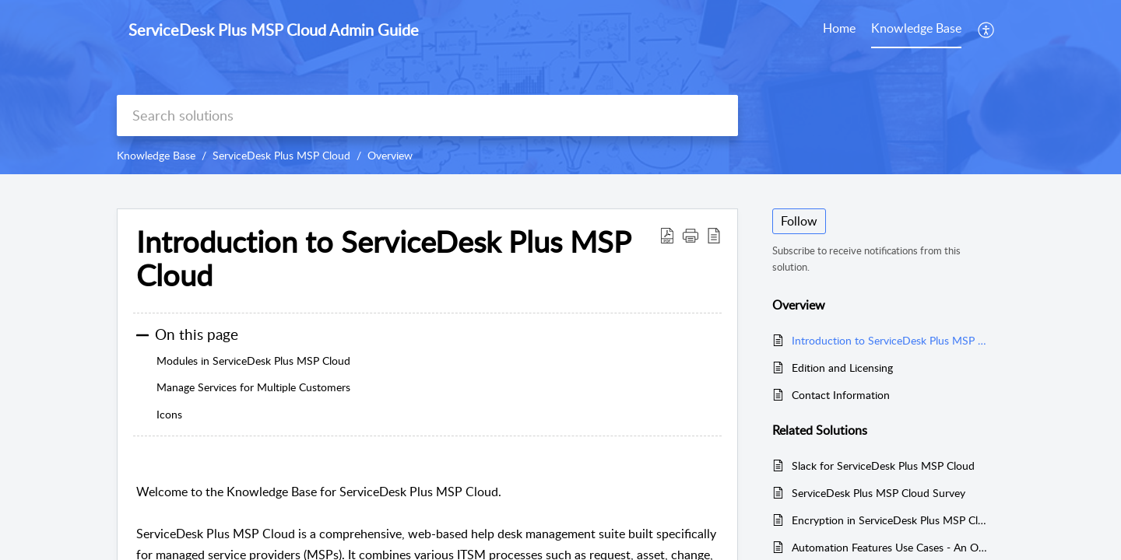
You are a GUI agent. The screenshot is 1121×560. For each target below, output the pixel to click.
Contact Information (841, 394)
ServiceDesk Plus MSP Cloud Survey (878, 492)
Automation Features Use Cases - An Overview (890, 547)
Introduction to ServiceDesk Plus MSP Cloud (890, 340)
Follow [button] (799, 220)
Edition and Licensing (842, 367)
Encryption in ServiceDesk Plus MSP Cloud (890, 520)
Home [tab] (839, 28)
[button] (986, 29)
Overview (390, 155)
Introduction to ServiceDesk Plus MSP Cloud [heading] (383, 259)
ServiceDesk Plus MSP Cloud (281, 155)
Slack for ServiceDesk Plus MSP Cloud (883, 465)
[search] (427, 115)
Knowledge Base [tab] (916, 28)
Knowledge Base (156, 155)
